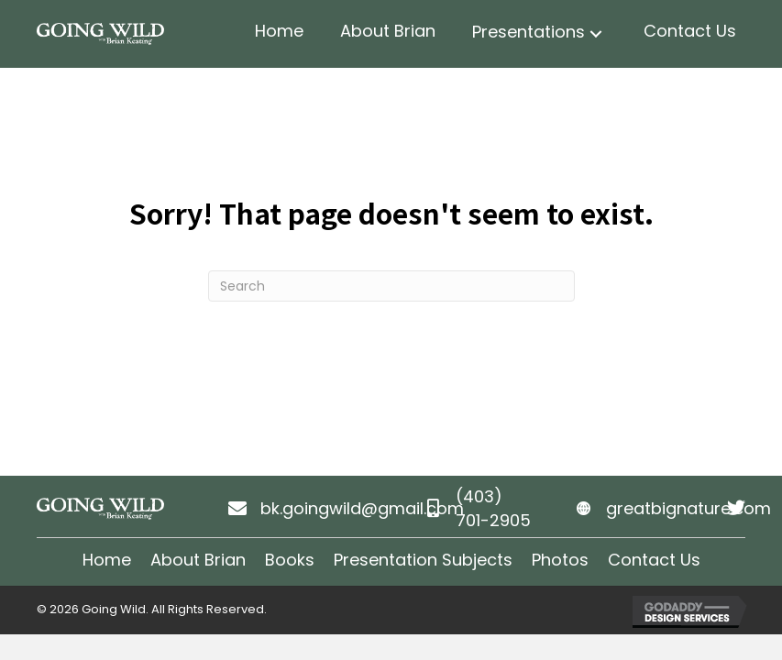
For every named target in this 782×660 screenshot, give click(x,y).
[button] (596, 34)
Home (107, 559)
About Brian (198, 559)
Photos (560, 559)
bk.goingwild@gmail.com (362, 508)
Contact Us (654, 559)
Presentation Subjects (423, 559)
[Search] (391, 286)
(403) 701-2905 (493, 508)
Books (289, 559)
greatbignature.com (688, 508)
